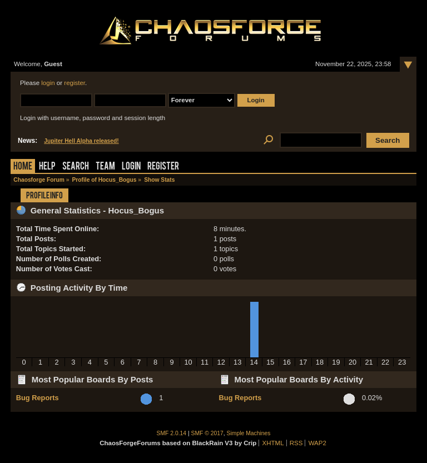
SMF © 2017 (207, 433)
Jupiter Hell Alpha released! (81, 141)
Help (47, 167)
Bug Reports (37, 398)
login (47, 82)
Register (163, 167)
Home (22, 167)
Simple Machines (249, 433)
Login (131, 167)
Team (105, 167)
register (74, 82)
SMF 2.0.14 (172, 433)
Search (75, 167)
